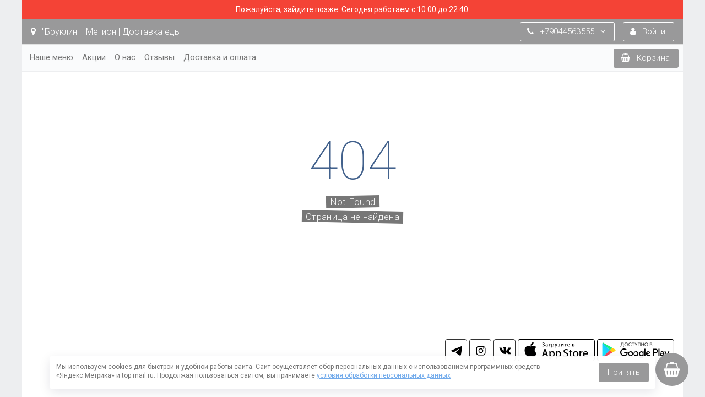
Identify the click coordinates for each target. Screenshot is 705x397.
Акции (94, 57)
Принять (624, 372)
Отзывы (159, 57)
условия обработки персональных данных (384, 375)
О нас (125, 57)
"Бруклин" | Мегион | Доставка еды (106, 31)
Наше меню (51, 57)
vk (505, 350)
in (480, 350)
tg (456, 350)
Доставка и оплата (219, 57)
